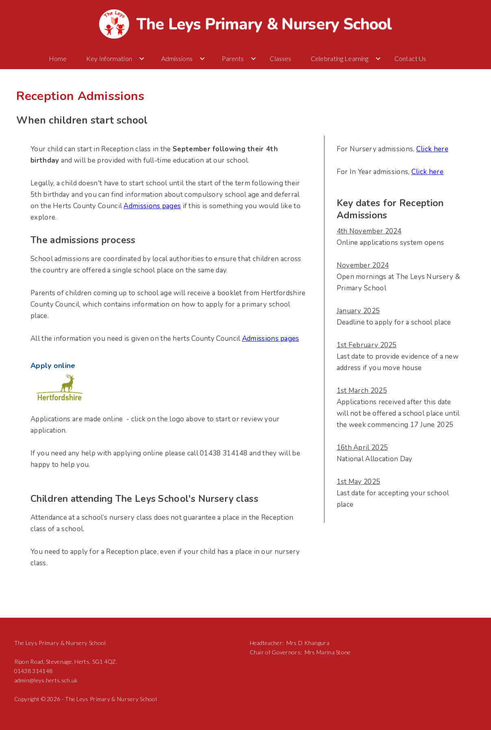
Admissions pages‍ (270, 338)
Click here (432, 149)
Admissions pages (152, 206)
